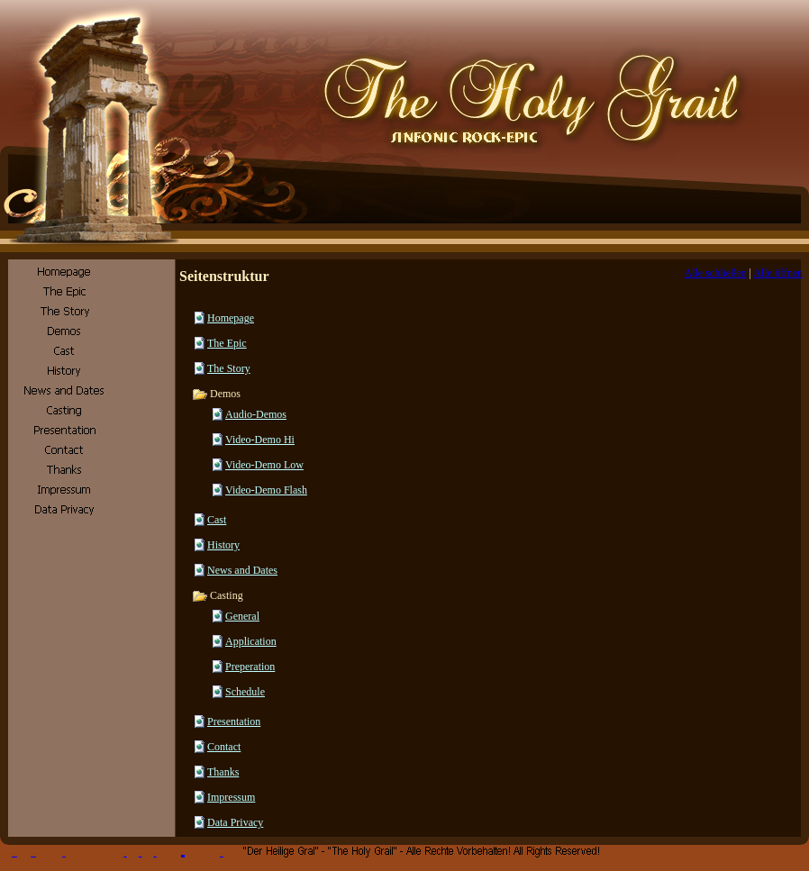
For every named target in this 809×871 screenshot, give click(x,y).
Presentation (233, 721)
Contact (224, 746)
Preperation (250, 666)
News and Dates (242, 570)
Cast (216, 519)
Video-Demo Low (264, 464)
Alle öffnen (778, 273)
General (242, 616)
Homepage (230, 318)
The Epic (227, 343)
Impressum (231, 797)
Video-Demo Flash (266, 490)
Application (251, 641)
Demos (216, 393)
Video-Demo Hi (260, 439)
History (223, 545)
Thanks (223, 772)
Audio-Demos (255, 414)
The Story (228, 368)
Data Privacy (235, 822)
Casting (217, 595)
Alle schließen (716, 273)
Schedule (245, 691)
